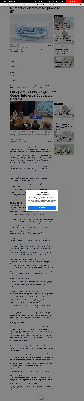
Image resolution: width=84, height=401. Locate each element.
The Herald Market (35, 4)
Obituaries (26, 4)
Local (5, 4)
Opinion (20, 4)
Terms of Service (46, 197)
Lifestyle (15, 4)
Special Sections (53, 4)
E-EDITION (51, 1)
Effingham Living (44, 4)
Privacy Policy (50, 198)
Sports (9, 4)
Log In (57, 1)
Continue (42, 208)
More (61, 5)
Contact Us (44, 1)
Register (62, 1)
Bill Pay (37, 1)
